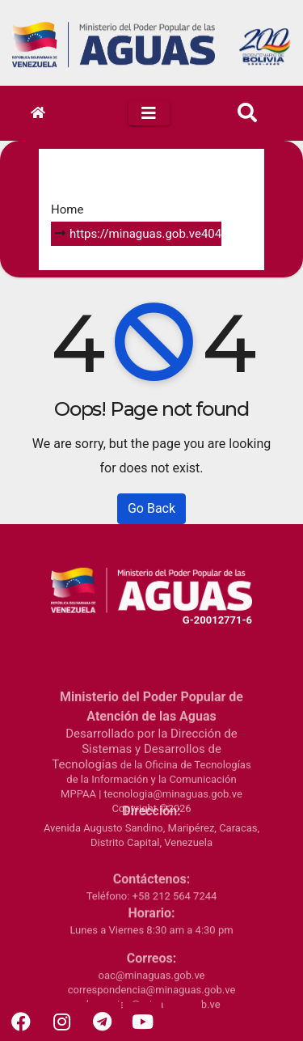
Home (67, 209)
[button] (247, 113)
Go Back (151, 508)
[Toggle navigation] (149, 113)
